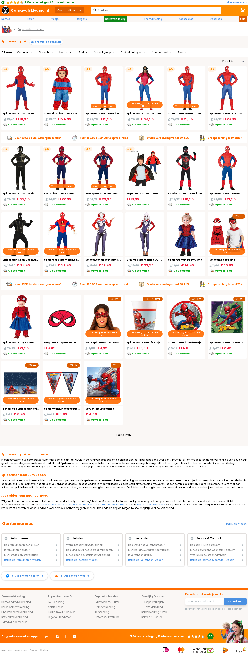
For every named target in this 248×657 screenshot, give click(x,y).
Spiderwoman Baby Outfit (185, 259)
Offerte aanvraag (152, 607)
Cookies (44, 650)
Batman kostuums (113, 504)
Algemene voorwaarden (14, 650)
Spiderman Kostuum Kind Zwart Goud (27, 193)
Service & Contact (152, 617)
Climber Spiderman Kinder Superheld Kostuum (199, 193)
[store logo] (25, 10)
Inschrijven (235, 601)
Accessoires (186, 19)
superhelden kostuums (151, 504)
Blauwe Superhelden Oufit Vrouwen (150, 259)
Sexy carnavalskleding (14, 617)
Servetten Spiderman (99, 408)
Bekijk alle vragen (236, 523)
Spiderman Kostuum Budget (228, 193)
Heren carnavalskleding (15, 607)
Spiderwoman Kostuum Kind (104, 259)
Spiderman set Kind (222, 259)
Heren (30, 19)
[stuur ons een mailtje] (72, 576)
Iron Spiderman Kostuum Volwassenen (111, 193)
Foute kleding (56, 602)
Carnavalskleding (115, 19)
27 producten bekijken (46, 41)
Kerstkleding (102, 612)
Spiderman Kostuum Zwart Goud (24, 259)
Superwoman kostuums (83, 504)
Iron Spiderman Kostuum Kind (64, 193)
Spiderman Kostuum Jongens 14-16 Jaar (194, 113)
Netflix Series (55, 607)
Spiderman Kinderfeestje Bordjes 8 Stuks (195, 342)
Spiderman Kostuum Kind (102, 113)
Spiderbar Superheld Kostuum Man (67, 259)
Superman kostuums (51, 504)
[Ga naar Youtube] (74, 636)
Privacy (33, 650)
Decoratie (216, 19)
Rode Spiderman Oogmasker (104, 342)
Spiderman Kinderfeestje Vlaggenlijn (68, 408)
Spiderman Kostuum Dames (145, 113)
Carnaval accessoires (14, 622)
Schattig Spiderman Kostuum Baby (67, 113)
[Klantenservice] (237, 2)
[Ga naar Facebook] (66, 636)
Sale (242, 19)
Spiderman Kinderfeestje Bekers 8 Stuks (153, 342)
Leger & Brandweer (59, 617)
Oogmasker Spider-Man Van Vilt (65, 342)
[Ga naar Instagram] (57, 636)
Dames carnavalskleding (16, 602)
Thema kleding (153, 19)
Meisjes (55, 19)
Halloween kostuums (107, 602)
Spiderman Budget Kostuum (228, 113)
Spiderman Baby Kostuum (20, 342)
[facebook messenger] (24, 576)
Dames (5, 19)
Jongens (82, 19)
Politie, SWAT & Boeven (61, 612)
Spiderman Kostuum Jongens (22, 113)
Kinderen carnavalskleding (17, 612)
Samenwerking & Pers (154, 612)
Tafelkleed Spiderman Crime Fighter (27, 408)
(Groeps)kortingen (152, 602)
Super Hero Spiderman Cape (145, 193)
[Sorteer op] (233, 61)
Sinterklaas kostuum (107, 617)
